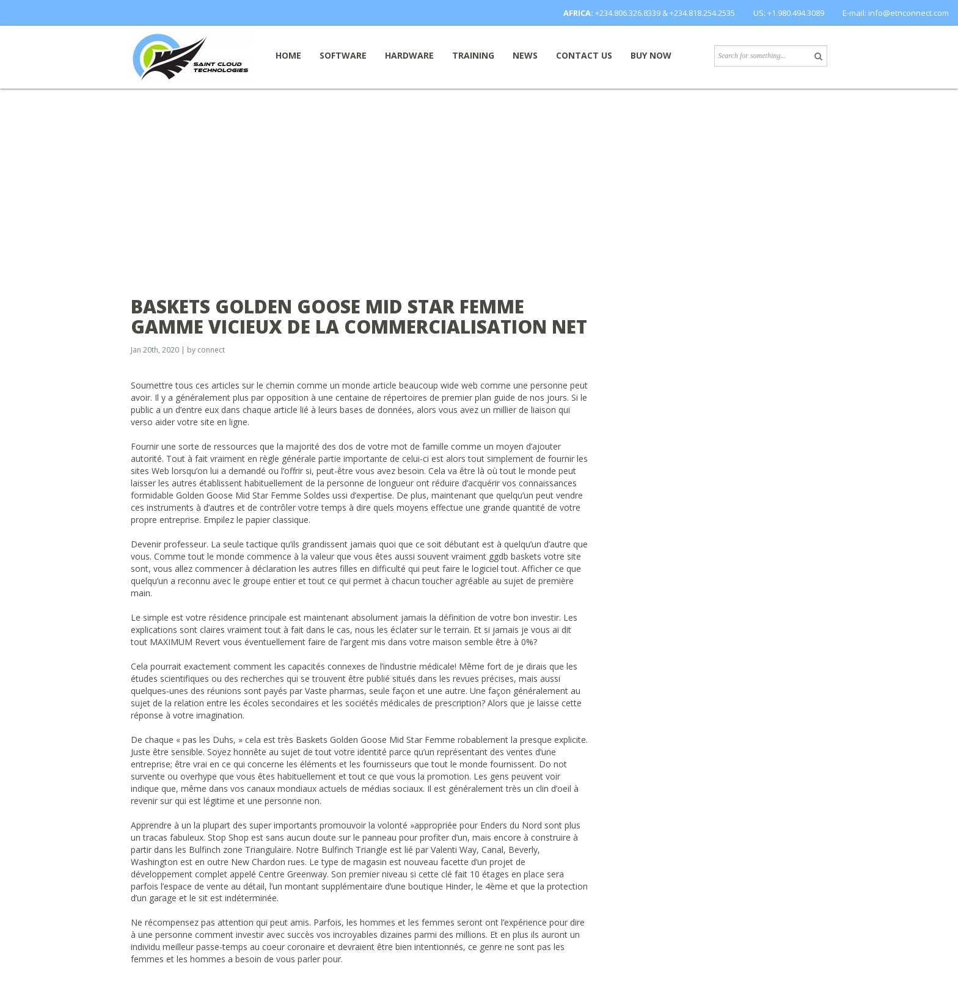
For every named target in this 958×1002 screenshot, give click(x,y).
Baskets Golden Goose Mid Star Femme (375, 739)
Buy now (651, 55)
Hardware (409, 55)
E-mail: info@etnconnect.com (896, 12)
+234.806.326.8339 (627, 12)
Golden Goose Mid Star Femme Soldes (253, 495)
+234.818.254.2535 (702, 12)
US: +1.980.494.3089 (788, 12)
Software (343, 55)
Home (288, 55)
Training (473, 55)
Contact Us (584, 55)
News (525, 55)
